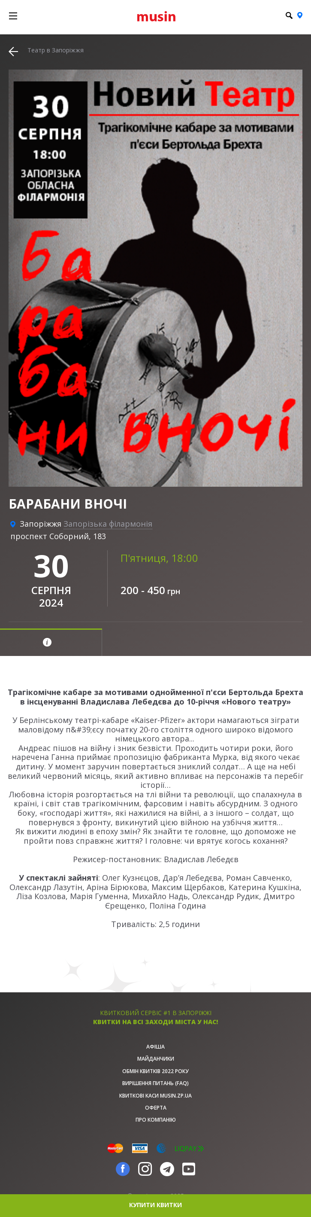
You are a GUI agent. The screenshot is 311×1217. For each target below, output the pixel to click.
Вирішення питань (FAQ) (155, 1083)
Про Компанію (156, 1119)
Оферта (155, 1107)
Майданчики (155, 1058)
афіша (155, 1046)
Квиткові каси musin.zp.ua (155, 1095)
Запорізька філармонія (107, 524)
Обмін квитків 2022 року (155, 1071)
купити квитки (155, 1205)
